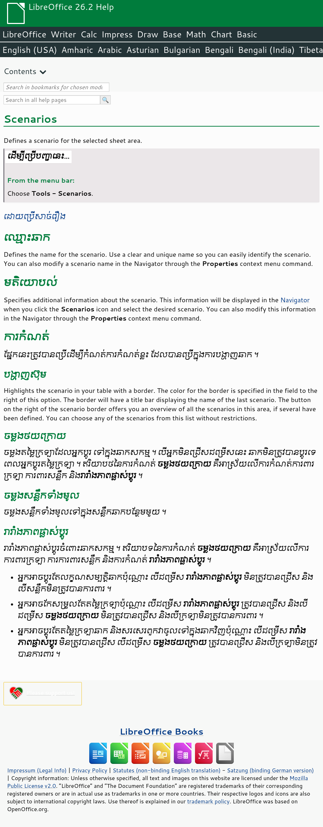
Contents (20, 71)
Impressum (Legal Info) (37, 770)
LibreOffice (24, 34)
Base (172, 34)
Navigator (295, 299)
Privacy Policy (89, 770)
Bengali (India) (266, 50)
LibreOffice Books (161, 731)
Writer (63, 34)
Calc (88, 34)
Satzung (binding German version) (270, 770)
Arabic (109, 50)
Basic (246, 34)
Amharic (77, 50)
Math (196, 34)
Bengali (219, 50)
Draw (147, 34)
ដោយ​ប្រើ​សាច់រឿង (35, 216)
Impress (117, 34)
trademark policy (208, 801)
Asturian (142, 50)
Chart (221, 34)
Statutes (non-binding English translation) (166, 770)
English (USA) (29, 50)
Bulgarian (181, 50)
